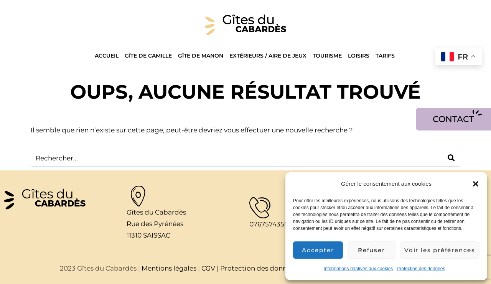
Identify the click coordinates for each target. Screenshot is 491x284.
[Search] (451, 158)
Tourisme (327, 55)
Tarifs (385, 55)
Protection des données (421, 268)
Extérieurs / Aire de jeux (267, 55)
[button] (475, 184)
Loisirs (358, 55)
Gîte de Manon (200, 55)
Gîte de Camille (148, 55)
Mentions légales (169, 268)
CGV (208, 268)
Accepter (318, 250)
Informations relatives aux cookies (358, 268)
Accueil (107, 55)
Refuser (371, 250)
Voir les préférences (439, 250)
